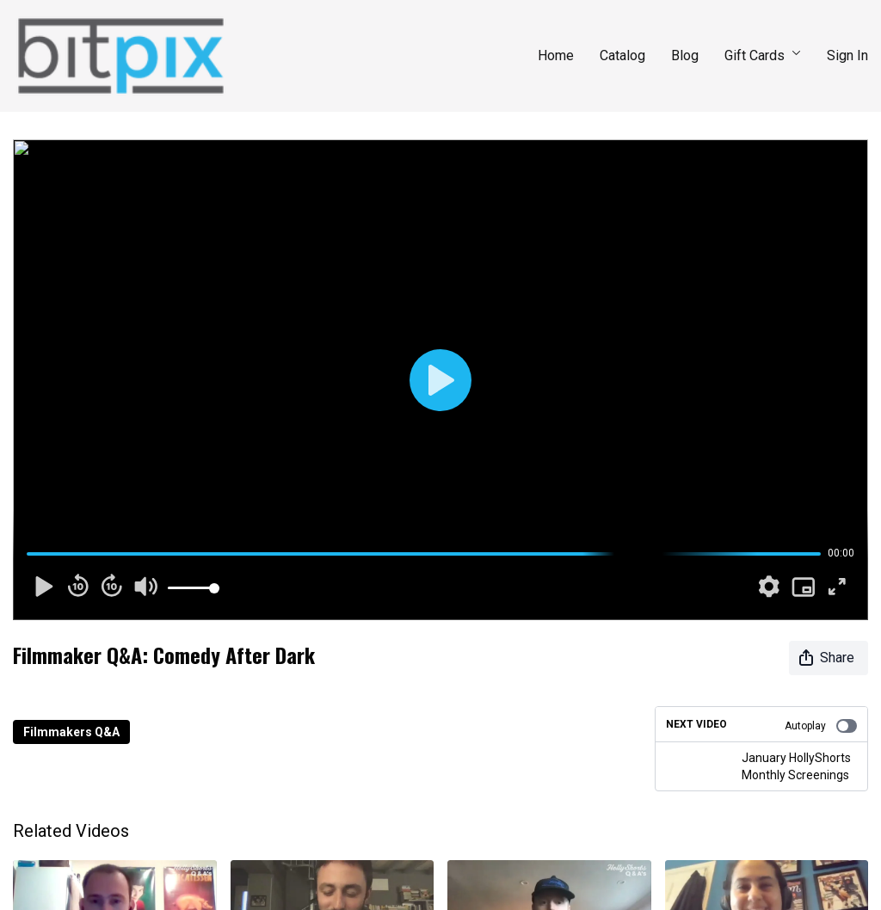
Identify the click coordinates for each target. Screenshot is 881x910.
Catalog (622, 55)
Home (556, 55)
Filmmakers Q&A (71, 732)
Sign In (847, 55)
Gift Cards (762, 55)
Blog (685, 55)
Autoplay (821, 726)
